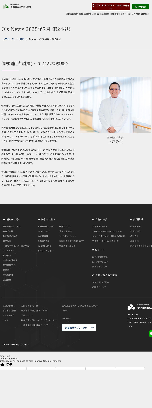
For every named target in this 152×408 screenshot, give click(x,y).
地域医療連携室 (10, 260)
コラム (65, 310)
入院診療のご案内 (100, 282)
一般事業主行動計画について (34, 325)
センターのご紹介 (46, 250)
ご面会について (99, 287)
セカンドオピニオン (68, 236)
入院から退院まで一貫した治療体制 (108, 236)
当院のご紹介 (72, 13)
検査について (65, 226)
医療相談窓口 (9, 265)
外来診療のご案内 (46, 226)
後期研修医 (135, 226)
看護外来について (67, 245)
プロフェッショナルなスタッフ (105, 241)
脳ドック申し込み (100, 261)
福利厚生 (134, 236)
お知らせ (66, 318)
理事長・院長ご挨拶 (12, 226)
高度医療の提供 (99, 226)
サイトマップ (8, 315)
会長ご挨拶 (8, 231)
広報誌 (6, 270)
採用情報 (142, 6)
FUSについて (44, 231)
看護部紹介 (135, 231)
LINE (21, 39)
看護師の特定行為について (71, 241)
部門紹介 (145, 13)
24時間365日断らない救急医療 (107, 231)
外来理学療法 (65, 231)
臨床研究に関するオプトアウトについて (39, 320)
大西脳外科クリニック (76, 327)
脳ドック (100, 249)
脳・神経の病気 (45, 245)
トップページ (7, 39)
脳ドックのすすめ (100, 256)
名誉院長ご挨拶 (10, 236)
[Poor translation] (9, 364)
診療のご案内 (85, 13)
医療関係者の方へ (118, 13)
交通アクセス (9, 305)
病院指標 (7, 279)
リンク (5, 320)
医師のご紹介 (44, 241)
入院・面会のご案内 (100, 13)
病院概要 (7, 241)
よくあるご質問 (9, 310)
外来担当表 (43, 236)
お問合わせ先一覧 (29, 305)
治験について (27, 315)
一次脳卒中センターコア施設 (16, 245)
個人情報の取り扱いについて (34, 310)
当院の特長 (101, 219)
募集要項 (134, 241)
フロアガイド (8, 250)
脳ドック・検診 (134, 13)
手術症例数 (8, 274)
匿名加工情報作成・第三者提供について (80, 305)
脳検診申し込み (99, 266)
